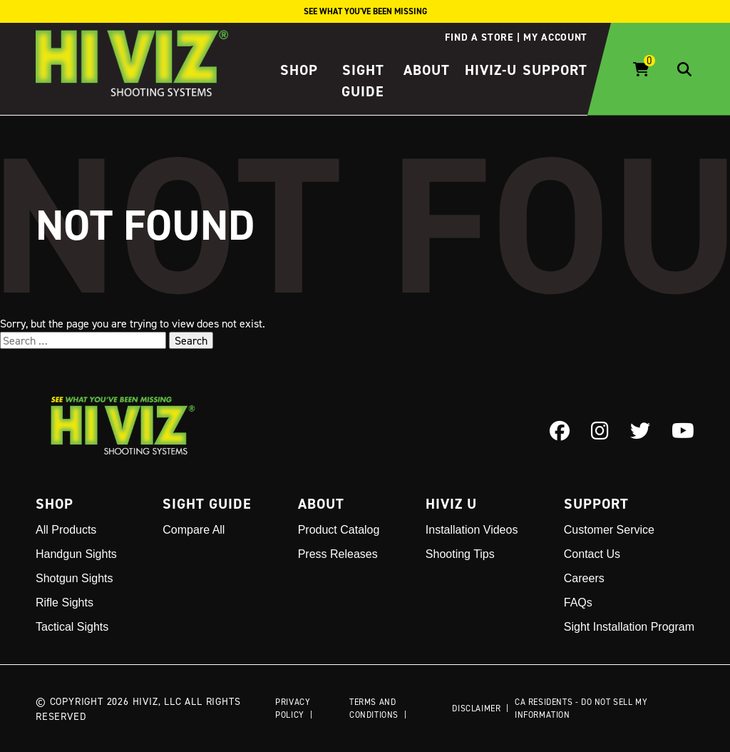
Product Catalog (339, 530)
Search (191, 340)
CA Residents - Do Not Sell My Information (581, 708)
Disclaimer (476, 708)
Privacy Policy (292, 708)
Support (555, 70)
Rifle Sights (64, 602)
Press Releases (338, 554)
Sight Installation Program (629, 627)
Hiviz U (451, 503)
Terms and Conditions (374, 708)
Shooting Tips (460, 554)
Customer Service (609, 530)
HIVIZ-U (491, 70)
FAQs (578, 602)
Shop (299, 70)
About (426, 70)
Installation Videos (472, 530)
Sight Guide (207, 503)
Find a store (479, 37)
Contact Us (592, 554)
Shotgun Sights (74, 578)
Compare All (194, 530)
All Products (66, 530)
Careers (584, 578)
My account (555, 37)
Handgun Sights (76, 554)
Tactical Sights (72, 627)
